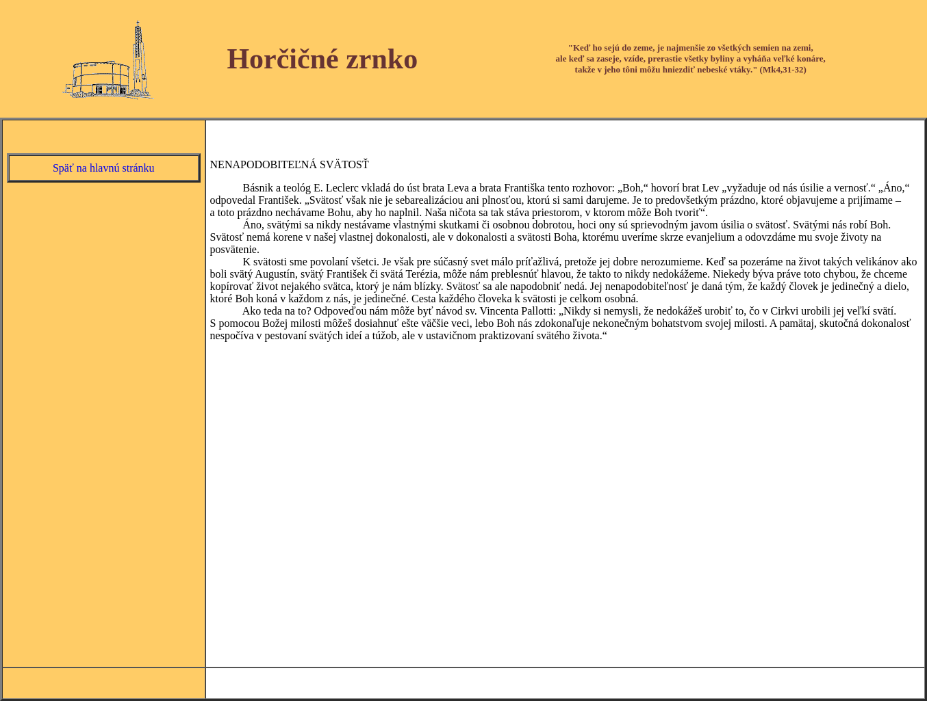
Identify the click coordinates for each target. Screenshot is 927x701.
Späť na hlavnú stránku (104, 168)
